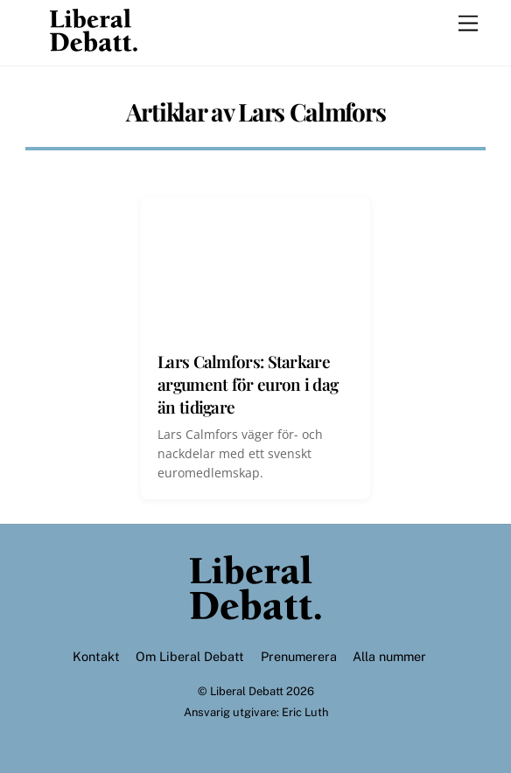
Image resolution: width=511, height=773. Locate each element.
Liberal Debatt (247, 691)
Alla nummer (389, 656)
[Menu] (468, 24)
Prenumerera (299, 656)
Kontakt (96, 656)
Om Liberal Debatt (190, 656)
